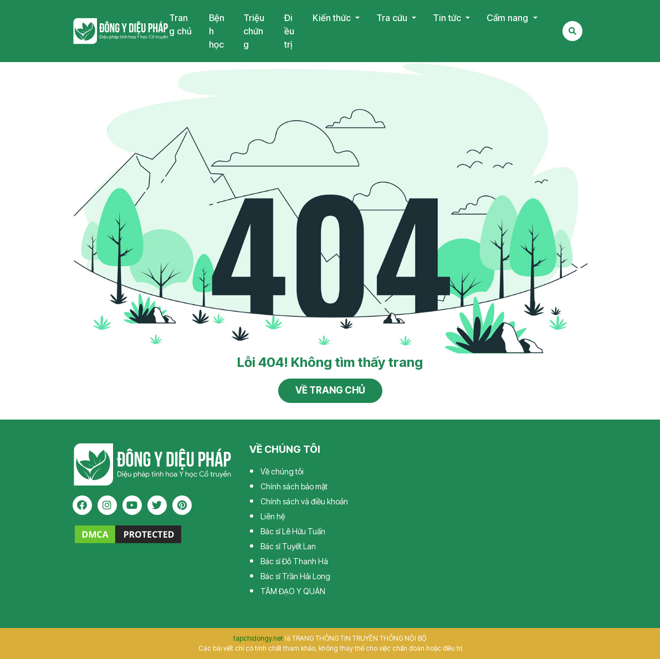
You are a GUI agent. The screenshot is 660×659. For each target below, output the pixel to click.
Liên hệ (272, 516)
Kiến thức (333, 17)
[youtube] (132, 505)
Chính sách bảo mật (294, 486)
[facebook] (82, 505)
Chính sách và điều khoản (304, 501)
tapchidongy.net (258, 638)
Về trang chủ (330, 390)
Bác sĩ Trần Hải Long (295, 576)
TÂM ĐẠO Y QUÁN (292, 591)
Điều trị (289, 31)
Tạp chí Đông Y (121, 31)
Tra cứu (393, 17)
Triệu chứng (253, 31)
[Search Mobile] (572, 31)
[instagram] (107, 505)
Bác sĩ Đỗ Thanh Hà (294, 561)
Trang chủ (180, 24)
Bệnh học (216, 31)
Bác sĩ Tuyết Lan (288, 546)
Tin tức (448, 17)
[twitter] (157, 505)
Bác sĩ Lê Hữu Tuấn (292, 531)
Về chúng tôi (282, 471)
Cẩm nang (508, 17)
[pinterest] (182, 505)
